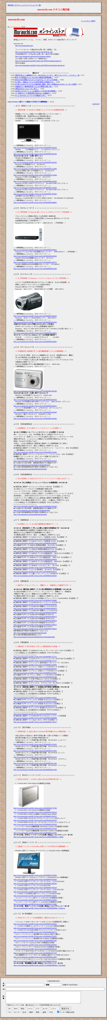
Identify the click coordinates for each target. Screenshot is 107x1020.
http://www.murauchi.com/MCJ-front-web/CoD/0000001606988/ (35, 718)
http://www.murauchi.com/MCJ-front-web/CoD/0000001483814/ (35, 567)
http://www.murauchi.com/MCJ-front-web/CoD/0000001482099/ (35, 551)
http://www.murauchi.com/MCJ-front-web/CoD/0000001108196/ (35, 418)
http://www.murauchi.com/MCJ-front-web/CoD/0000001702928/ (35, 875)
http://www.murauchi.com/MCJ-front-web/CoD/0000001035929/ (35, 820)
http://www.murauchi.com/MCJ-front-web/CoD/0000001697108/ (35, 685)
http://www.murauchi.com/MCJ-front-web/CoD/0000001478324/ (35, 539)
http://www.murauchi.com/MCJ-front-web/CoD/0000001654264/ (35, 412)
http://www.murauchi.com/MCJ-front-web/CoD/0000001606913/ (35, 616)
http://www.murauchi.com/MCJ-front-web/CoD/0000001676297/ (35, 936)
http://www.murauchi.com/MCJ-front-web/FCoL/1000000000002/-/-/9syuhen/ (40, 965)
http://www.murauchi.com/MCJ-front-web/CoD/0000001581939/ (35, 162)
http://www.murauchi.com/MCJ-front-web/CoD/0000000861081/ (35, 940)
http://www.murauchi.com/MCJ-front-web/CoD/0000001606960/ (35, 604)
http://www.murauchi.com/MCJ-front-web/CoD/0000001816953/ (35, 322)
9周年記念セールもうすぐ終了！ (27, 89)
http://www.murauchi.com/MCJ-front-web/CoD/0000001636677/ (35, 262)
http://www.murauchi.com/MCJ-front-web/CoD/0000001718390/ (35, 891)
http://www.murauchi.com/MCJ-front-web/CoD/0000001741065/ (35, 900)
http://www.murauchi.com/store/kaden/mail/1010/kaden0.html (34, 637)
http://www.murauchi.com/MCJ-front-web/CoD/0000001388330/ (35, 883)
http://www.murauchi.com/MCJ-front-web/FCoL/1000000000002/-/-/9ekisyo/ (39, 908)
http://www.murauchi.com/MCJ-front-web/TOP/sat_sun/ (34, 52)
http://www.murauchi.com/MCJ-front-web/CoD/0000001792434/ (35, 506)
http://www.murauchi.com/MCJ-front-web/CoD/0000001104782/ (35, 697)
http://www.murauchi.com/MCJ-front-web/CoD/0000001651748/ (35, 769)
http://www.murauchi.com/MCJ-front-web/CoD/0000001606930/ (35, 612)
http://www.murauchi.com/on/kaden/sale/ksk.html (30, 633)
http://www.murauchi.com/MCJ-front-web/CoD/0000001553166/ (35, 833)
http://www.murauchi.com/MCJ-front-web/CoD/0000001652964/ (35, 714)
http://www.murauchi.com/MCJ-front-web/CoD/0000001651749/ (35, 763)
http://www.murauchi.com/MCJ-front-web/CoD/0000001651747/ (35, 757)
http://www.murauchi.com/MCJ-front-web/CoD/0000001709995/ (35, 681)
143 (97, 104)
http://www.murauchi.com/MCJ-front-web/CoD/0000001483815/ (35, 547)
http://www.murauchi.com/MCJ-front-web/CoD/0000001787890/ (35, 194)
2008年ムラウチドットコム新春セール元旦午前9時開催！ (36, 91)
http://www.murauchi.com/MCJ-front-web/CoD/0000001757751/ (35, 656)
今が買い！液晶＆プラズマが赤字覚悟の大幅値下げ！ (34, 82)
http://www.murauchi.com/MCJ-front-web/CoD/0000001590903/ (35, 543)
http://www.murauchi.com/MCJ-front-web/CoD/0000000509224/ (35, 949)
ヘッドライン (24, 5)
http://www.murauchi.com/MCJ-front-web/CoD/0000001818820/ (35, 924)
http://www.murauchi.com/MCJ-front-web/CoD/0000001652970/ (35, 706)
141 (94, 104)
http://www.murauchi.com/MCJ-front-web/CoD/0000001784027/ (35, 625)
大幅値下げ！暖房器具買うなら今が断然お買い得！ (34, 86)
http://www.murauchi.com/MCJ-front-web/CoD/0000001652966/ (35, 702)
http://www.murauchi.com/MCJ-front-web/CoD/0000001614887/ (35, 333)
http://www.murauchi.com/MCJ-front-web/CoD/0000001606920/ (35, 620)
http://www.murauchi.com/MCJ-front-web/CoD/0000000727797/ (35, 661)
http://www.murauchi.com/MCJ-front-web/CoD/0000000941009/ (35, 268)
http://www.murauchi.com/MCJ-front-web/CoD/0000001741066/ (35, 904)
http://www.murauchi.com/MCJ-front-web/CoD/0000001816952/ (35, 316)
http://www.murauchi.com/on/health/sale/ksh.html (30, 469)
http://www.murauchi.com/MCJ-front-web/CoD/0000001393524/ (35, 887)
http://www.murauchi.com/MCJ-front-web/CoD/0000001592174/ (35, 563)
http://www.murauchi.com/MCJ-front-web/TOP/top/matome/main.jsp (38, 61)
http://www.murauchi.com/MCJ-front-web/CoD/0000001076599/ (35, 452)
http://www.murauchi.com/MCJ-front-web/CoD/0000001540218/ (35, 928)
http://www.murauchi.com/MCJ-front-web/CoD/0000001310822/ (35, 673)
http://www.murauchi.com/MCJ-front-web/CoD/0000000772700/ (35, 808)
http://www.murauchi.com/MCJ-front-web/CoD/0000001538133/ (35, 961)
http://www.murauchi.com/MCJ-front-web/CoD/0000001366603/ (35, 559)
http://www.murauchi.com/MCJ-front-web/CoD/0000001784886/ (35, 600)
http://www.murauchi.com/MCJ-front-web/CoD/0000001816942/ (35, 256)
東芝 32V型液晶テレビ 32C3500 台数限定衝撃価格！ (34, 77)
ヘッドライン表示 (88, 21)
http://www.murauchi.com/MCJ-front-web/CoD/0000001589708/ (35, 391)
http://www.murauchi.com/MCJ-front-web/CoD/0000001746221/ (35, 816)
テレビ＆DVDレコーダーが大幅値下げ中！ (31, 95)
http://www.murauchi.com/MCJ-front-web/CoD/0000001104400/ (35, 665)
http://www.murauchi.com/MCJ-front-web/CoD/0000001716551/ (35, 722)
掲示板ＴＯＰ (13, 5)
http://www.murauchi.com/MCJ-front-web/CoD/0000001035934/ (35, 824)
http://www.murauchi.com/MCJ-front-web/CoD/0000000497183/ (35, 677)
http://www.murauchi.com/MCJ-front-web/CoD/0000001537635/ (35, 744)
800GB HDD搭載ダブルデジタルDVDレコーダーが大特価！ (37, 80)
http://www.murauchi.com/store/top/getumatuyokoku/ (33, 56)
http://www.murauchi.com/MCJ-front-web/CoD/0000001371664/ (35, 175)
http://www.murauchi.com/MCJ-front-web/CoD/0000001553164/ (35, 828)
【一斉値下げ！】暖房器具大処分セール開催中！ (33, 93)
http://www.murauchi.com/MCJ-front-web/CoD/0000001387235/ (35, 147)
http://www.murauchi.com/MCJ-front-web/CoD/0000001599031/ (35, 406)
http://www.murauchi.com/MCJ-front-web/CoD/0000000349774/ (35, 932)
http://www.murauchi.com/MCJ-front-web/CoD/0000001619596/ (35, 181)
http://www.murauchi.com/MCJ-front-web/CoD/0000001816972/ (35, 571)
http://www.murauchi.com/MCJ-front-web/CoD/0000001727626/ (35, 187)
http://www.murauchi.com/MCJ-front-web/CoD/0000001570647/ (35, 896)
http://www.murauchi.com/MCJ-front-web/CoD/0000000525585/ (35, 957)
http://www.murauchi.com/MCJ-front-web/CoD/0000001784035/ (35, 629)
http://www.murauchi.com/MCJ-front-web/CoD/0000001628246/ (35, 879)
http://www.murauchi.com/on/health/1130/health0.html (32, 465)
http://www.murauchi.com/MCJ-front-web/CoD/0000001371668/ (35, 169)
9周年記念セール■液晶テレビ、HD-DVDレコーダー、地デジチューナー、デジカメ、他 (47, 75)
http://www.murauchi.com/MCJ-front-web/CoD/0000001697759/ (35, 953)
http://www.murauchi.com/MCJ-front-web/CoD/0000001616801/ (35, 341)
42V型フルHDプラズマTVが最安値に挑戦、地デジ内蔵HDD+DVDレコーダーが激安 (46, 84)
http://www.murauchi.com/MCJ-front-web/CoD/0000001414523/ (35, 461)
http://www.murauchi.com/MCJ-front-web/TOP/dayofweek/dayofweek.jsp (40, 65)
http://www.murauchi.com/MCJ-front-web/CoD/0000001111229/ (35, 555)
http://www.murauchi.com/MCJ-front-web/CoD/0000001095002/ (35, 945)
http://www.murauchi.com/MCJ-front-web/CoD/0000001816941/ (35, 250)
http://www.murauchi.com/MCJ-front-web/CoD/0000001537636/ (35, 751)
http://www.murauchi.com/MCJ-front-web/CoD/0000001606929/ (35, 608)
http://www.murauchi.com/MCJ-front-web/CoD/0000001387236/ (35, 154)
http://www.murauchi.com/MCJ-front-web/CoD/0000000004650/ (35, 669)
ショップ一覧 (36, 5)
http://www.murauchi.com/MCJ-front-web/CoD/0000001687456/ (35, 399)
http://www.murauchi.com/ (24, 45)
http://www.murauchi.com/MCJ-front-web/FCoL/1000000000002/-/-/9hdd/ (38, 837)
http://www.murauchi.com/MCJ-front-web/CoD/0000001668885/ (35, 202)
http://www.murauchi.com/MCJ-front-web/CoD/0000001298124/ (35, 812)
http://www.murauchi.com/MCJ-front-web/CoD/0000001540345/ (35, 575)
